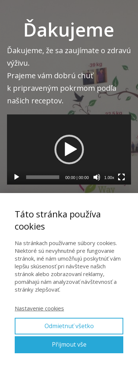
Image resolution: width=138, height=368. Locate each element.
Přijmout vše (69, 344)
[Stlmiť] (96, 177)
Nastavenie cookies (39, 308)
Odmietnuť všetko (69, 326)
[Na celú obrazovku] (121, 177)
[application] (69, 149)
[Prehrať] (16, 177)
